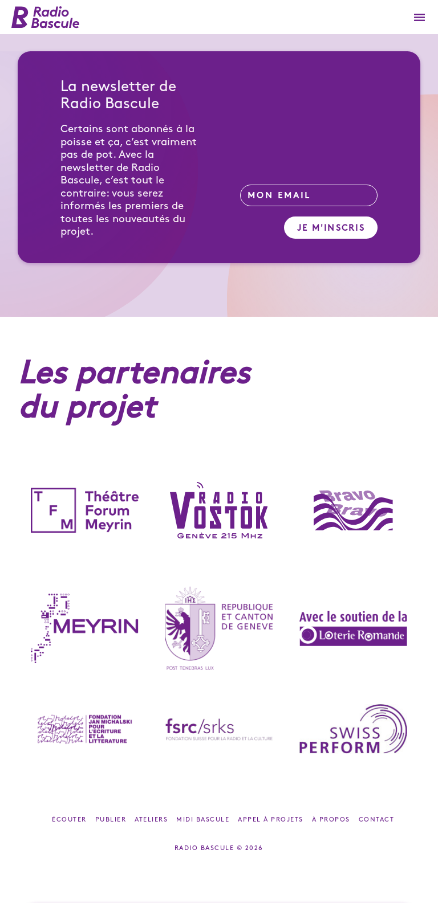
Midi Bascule (202, 820)
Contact (377, 820)
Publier (111, 820)
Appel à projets (270, 820)
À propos (331, 820)
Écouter (69, 820)
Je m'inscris (331, 228)
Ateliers (151, 820)
